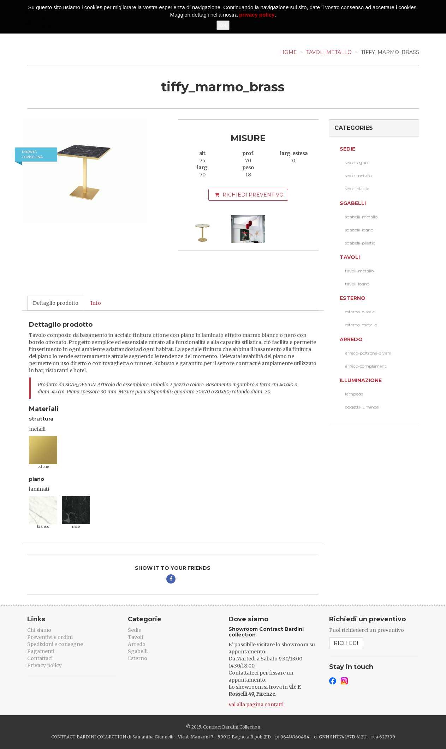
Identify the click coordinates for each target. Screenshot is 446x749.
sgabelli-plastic (360, 243)
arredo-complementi (366, 366)
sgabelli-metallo (361, 216)
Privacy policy (44, 665)
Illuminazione (361, 380)
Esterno (352, 298)
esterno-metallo (361, 324)
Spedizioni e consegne (55, 644)
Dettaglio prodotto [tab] (55, 303)
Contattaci (40, 658)
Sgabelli (353, 203)
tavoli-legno (357, 283)
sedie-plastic (357, 188)
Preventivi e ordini (50, 637)
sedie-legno (356, 162)
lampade (354, 394)
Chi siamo (39, 630)
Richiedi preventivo (249, 195)
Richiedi (346, 643)
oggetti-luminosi (362, 407)
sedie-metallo (358, 175)
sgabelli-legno (359, 229)
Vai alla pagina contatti (256, 704)
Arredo (351, 339)
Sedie (347, 149)
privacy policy (256, 15)
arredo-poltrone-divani (368, 353)
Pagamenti (40, 651)
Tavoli (350, 257)
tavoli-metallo (359, 270)
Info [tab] (95, 303)
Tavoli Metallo (329, 52)
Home (288, 52)
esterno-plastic (360, 311)
